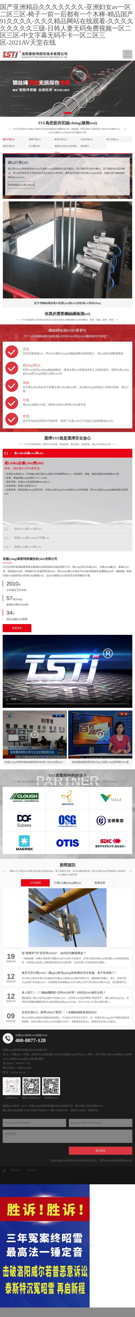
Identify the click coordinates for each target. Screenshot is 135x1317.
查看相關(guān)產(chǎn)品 (21, 184)
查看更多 (17, 628)
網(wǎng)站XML (59, 1110)
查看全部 (99, 882)
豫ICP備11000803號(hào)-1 (89, 1105)
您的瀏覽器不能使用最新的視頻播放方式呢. (67, 671)
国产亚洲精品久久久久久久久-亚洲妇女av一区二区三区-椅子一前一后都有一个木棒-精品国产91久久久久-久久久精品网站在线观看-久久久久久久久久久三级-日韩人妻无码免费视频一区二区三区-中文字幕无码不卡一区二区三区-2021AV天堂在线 (66, 24)
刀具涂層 (30, 1170)
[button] (68, 113)
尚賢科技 (93, 1110)
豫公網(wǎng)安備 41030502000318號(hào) (26, 1110)
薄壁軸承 (15, 1170)
